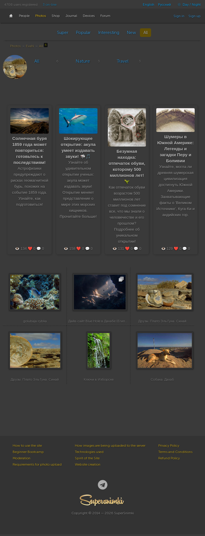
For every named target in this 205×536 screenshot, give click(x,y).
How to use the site (27, 447)
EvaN (30, 46)
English (148, 5)
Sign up (194, 16)
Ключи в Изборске (99, 381)
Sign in (178, 16)
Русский (164, 5)
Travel (123, 61)
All (145, 32)
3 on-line (49, 5)
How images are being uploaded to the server (110, 447)
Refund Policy (169, 460)
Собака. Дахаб (162, 381)
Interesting (108, 32)
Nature (83, 61)
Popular (83, 32)
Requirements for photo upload (37, 466)
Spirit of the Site (87, 460)
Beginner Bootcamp (28, 454)
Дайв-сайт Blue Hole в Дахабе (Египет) (98, 322)
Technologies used (89, 454)
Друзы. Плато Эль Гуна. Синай (162, 322)
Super (62, 32)
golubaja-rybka (35, 322)
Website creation (87, 466)
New (131, 32)
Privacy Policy (168, 447)
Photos (15, 46)
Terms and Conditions (175, 454)
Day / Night (188, 5)
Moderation (21, 460)
